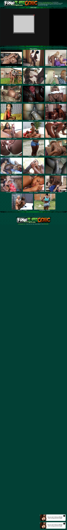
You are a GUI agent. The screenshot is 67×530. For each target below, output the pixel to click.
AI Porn (51, 3)
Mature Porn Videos (46, 3)
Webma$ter (46, 224)
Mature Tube (40, 3)
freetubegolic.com (22, 224)
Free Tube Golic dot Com (47, 2)
